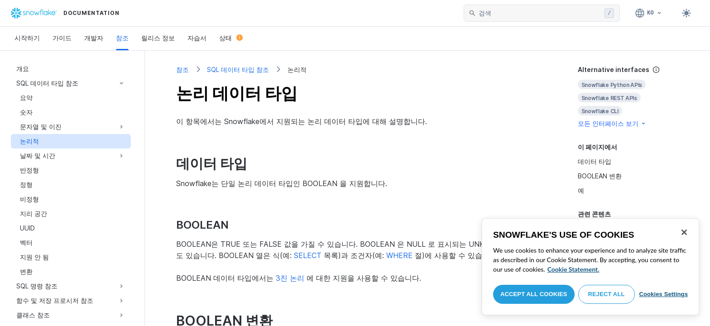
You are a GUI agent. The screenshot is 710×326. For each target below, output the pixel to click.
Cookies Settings (663, 294)
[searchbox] (540, 13)
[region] (590, 266)
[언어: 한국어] (649, 13)
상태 (231, 38)
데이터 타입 (594, 161)
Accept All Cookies (533, 294)
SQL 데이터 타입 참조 (238, 69)
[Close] (684, 232)
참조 (122, 38)
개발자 (93, 38)
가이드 (62, 38)
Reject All (606, 294)
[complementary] (628, 96)
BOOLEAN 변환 (600, 176)
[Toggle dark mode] (686, 13)
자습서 (196, 38)
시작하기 (27, 38)
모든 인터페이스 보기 (612, 123)
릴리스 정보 (158, 38)
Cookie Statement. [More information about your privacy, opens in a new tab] (573, 269)
